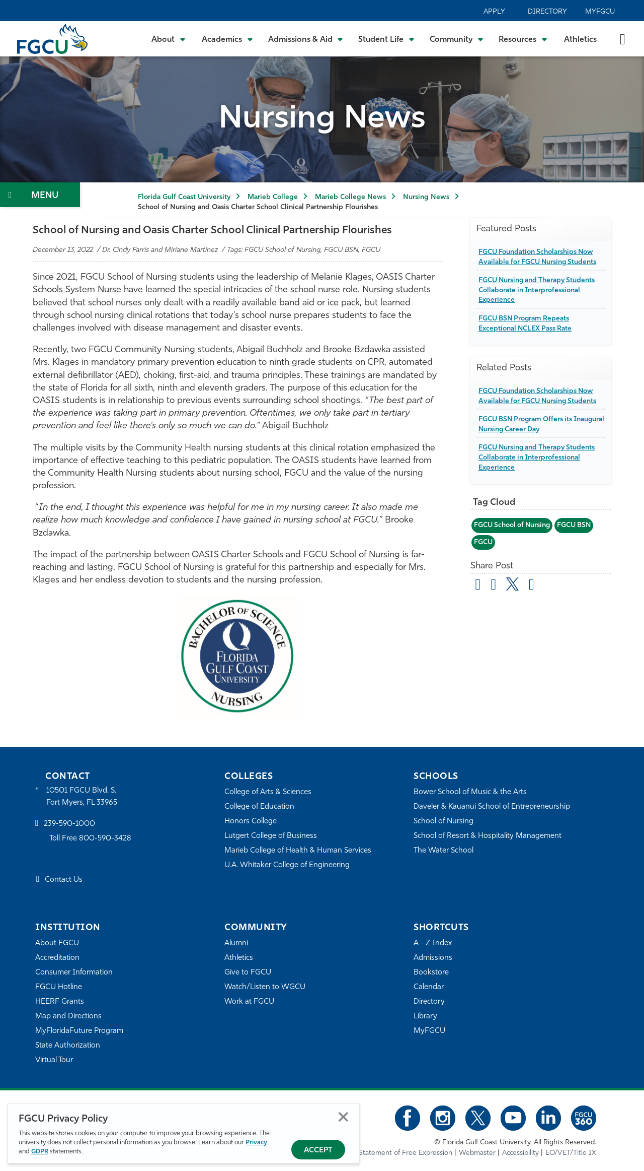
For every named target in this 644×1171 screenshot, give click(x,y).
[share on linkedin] (532, 586)
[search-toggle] (622, 38)
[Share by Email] (478, 586)
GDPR (39, 1151)
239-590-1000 (69, 824)
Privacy (256, 1142)
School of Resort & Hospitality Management (488, 836)
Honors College (250, 821)
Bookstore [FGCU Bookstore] (431, 973)
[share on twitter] (513, 584)
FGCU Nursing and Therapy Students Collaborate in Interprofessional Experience (538, 290)
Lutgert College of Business (270, 836)
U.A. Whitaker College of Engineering (287, 865)
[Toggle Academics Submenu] (227, 38)
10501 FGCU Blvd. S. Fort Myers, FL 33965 (81, 797)
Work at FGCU (249, 1002)
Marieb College (273, 197)
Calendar (429, 987)
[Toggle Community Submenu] (457, 38)
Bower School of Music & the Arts (470, 792)
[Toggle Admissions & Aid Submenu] (306, 38)
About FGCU (57, 943)
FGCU (483, 542)
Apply (494, 12)
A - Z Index (433, 943)
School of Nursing (444, 821)
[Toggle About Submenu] (169, 38)
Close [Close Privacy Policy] (343, 1117)
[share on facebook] (494, 586)
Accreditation (57, 958)
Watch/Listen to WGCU (264, 987)
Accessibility (520, 1153)
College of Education (259, 807)
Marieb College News (350, 197)
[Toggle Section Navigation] (40, 194)
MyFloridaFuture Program (79, 1031)
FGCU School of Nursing (513, 525)
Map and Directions (68, 1016)
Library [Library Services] (425, 1016)
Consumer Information (74, 973)
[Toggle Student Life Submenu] (386, 38)
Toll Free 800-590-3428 (90, 838)
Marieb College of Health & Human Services (298, 851)
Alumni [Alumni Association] (236, 943)
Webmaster (477, 1153)
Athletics (580, 40)
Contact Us (64, 880)
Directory (547, 12)
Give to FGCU (247, 973)
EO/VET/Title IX (570, 1153)
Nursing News (426, 197)
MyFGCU (600, 12)
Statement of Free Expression (405, 1153)
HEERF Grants (59, 1002)
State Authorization (67, 1046)
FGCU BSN (576, 525)
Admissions (433, 958)
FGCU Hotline (58, 987)
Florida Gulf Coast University (184, 197)
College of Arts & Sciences (268, 792)
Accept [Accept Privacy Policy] (318, 1150)
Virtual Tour (54, 1060)
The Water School (444, 851)
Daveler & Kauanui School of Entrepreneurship (492, 807)
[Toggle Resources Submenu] (523, 38)
